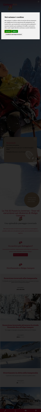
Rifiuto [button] (15, 31)
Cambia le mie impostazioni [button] (14, 34)
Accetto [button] (8, 31)
